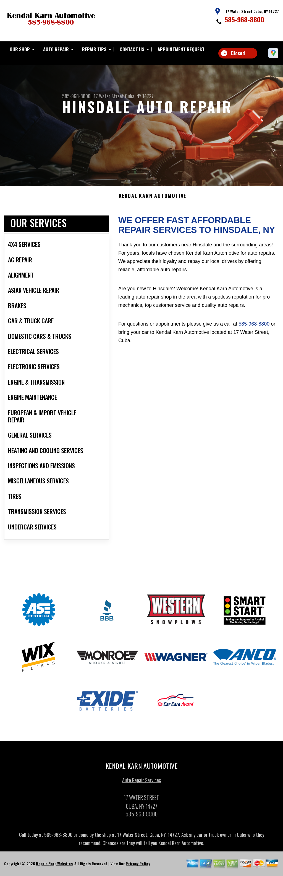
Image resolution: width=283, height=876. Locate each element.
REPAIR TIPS (94, 49)
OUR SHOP (20, 49)
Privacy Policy (138, 866)
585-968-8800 (244, 19)
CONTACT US (132, 49)
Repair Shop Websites (54, 866)
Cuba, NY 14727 (139, 96)
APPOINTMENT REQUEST (181, 49)
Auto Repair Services (141, 782)
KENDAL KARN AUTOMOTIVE (153, 198)
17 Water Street (109, 96)
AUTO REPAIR (56, 49)
